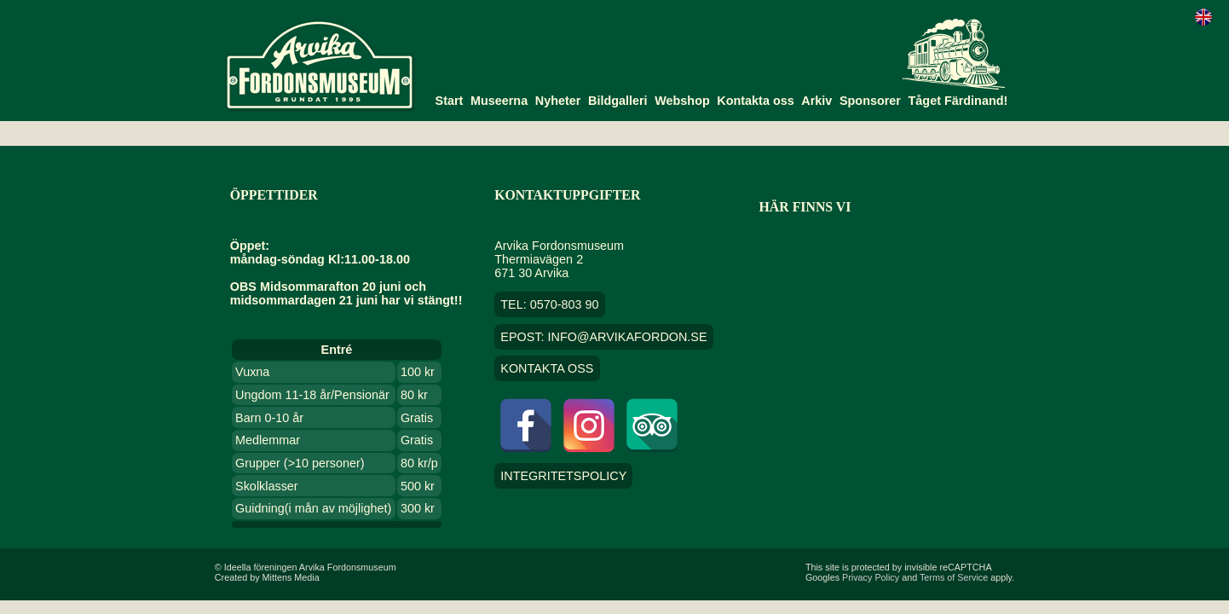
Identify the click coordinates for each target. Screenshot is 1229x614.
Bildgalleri (618, 100)
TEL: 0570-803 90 (549, 304)
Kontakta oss (755, 100)
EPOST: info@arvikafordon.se (603, 337)
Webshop (682, 100)
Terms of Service (954, 577)
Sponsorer (870, 100)
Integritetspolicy (563, 476)
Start (450, 100)
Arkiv (816, 100)
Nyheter (558, 100)
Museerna (499, 100)
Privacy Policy (870, 577)
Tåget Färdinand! (958, 100)
